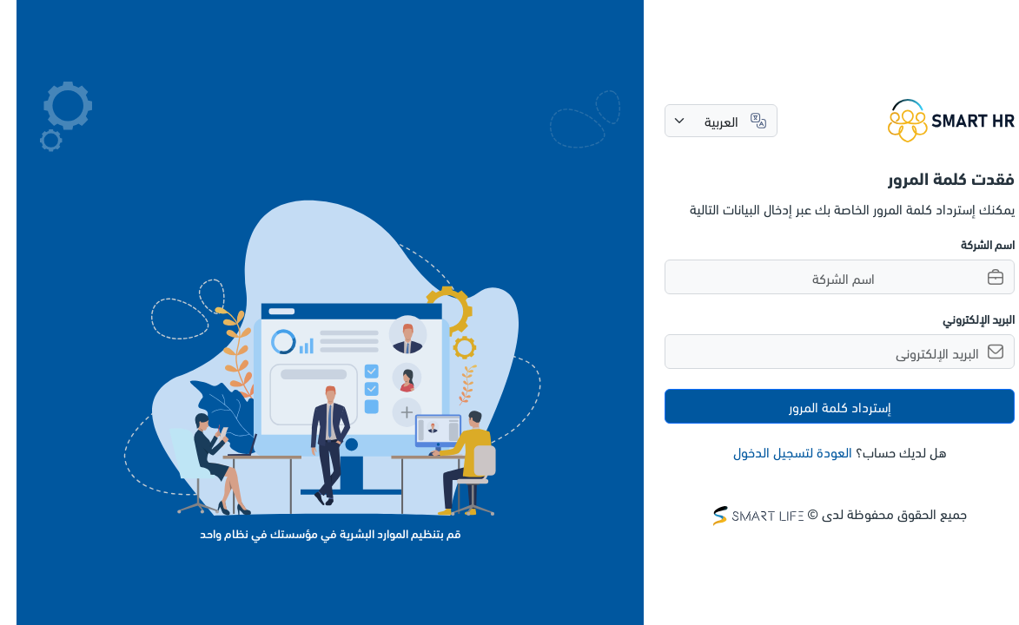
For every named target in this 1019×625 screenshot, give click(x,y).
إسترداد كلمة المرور (823, 406)
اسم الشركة (971, 243)
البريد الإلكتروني (962, 318)
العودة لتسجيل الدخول (776, 451)
